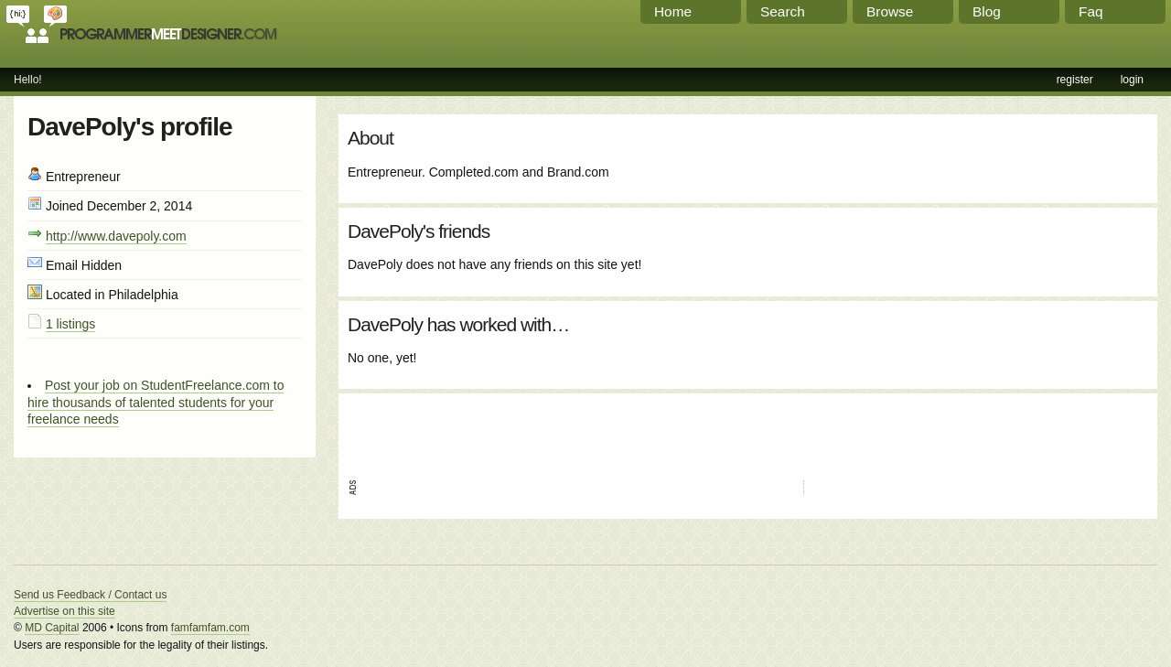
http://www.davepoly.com (116, 236)
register (1075, 79)
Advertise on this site (64, 611)
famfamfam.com (210, 627)
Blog (986, 11)
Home (673, 11)
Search (782, 11)
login (1132, 79)
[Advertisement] (562, 430)
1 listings (70, 324)
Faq (1091, 11)
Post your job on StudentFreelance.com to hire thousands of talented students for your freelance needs (155, 401)
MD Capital (52, 627)
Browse (889, 11)
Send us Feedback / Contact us (90, 594)
